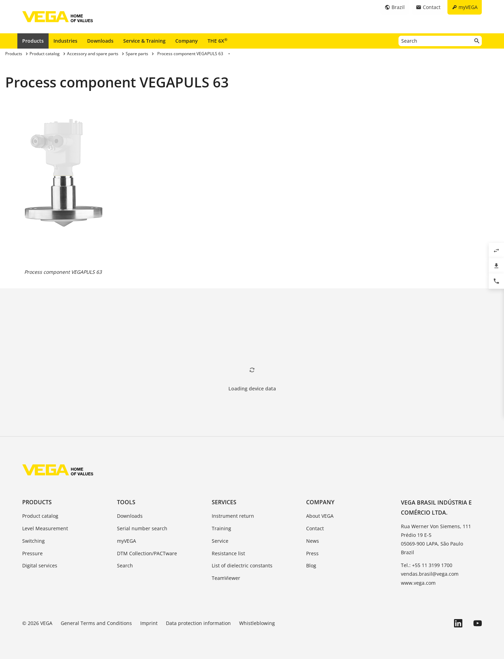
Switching (33, 541)
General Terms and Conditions (96, 623)
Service (220, 541)
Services (224, 502)
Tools (126, 502)
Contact (315, 528)
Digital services (39, 565)
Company (186, 40)
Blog (311, 565)
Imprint (149, 623)
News (312, 541)
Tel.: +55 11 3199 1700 (426, 565)
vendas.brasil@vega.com (430, 574)
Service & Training (144, 40)
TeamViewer (226, 578)
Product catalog (40, 516)
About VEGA (320, 516)
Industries (65, 40)
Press (312, 553)
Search (125, 565)
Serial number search (142, 528)
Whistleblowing (257, 623)
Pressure (32, 553)
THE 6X (217, 40)
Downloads (100, 40)
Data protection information (198, 623)
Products (33, 40)
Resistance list (228, 553)
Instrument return (233, 516)
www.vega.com (418, 583)
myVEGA (126, 541)
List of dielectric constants (242, 565)
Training (221, 528)
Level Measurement (45, 528)
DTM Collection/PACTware (147, 553)
